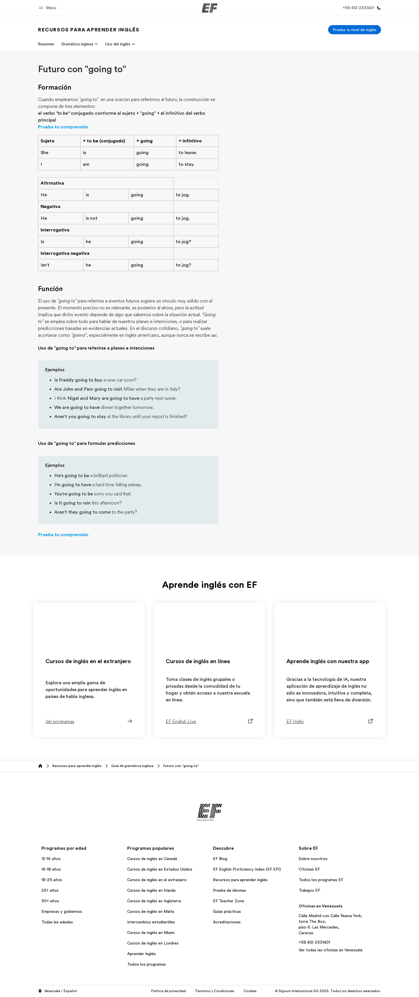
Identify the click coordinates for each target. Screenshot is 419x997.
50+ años (50, 901)
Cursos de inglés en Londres (153, 943)
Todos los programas (146, 964)
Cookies (250, 991)
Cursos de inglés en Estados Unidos (159, 869)
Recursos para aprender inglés (240, 879)
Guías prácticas (227, 911)
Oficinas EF (309, 869)
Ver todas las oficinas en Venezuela (330, 950)
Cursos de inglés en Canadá (152, 858)
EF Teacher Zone (228, 901)
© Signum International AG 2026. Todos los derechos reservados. (328, 991)
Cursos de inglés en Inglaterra (154, 901)
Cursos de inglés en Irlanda (151, 890)
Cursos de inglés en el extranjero (157, 879)
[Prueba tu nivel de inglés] (354, 29)
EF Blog (220, 858)
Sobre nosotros (313, 858)
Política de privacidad (168, 991)
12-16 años (51, 858)
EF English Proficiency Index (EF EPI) (247, 869)
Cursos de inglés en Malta (150, 911)
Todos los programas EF (321, 879)
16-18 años (51, 869)
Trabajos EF (309, 890)
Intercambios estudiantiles (151, 922)
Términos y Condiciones (214, 991)
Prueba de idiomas (229, 890)
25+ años (50, 890)
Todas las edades (57, 922)
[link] (88, 29)
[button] (48, 8)
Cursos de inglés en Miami (150, 932)
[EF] (210, 8)
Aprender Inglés (141, 953)
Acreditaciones (227, 922)
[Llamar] (360, 8)
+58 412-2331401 (314, 942)
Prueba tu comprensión (63, 127)
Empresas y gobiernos (61, 911)
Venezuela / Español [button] (57, 991)
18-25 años (51, 879)
